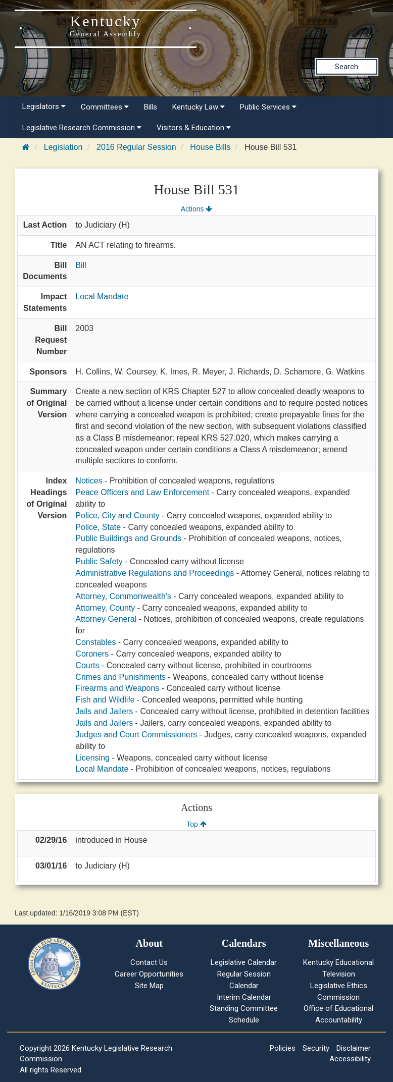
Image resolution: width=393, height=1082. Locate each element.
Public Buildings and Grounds (128, 538)
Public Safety (98, 561)
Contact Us (149, 962)
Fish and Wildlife (104, 699)
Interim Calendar (244, 997)
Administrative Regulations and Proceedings (154, 573)
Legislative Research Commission (81, 127)
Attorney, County (105, 608)
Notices (88, 480)
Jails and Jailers (104, 711)
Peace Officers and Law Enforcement (142, 492)
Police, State (98, 527)
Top (196, 824)
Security (316, 1048)
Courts (87, 665)
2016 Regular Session (136, 147)
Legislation (63, 147)
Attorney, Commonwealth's (123, 596)
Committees (105, 107)
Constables (95, 642)
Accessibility (350, 1058)
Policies (283, 1048)
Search (346, 66)
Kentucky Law (198, 107)
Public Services (268, 107)
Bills (150, 107)
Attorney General (105, 619)
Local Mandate (101, 296)
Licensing (92, 757)
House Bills (210, 147)
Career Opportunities (149, 974)
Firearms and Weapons (117, 688)
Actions (196, 209)
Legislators (44, 106)
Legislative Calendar (244, 962)
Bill (80, 265)
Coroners (92, 654)
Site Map (149, 985)
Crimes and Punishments (120, 677)
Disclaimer (353, 1048)
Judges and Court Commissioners (136, 734)
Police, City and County (117, 515)
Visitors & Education (194, 127)
